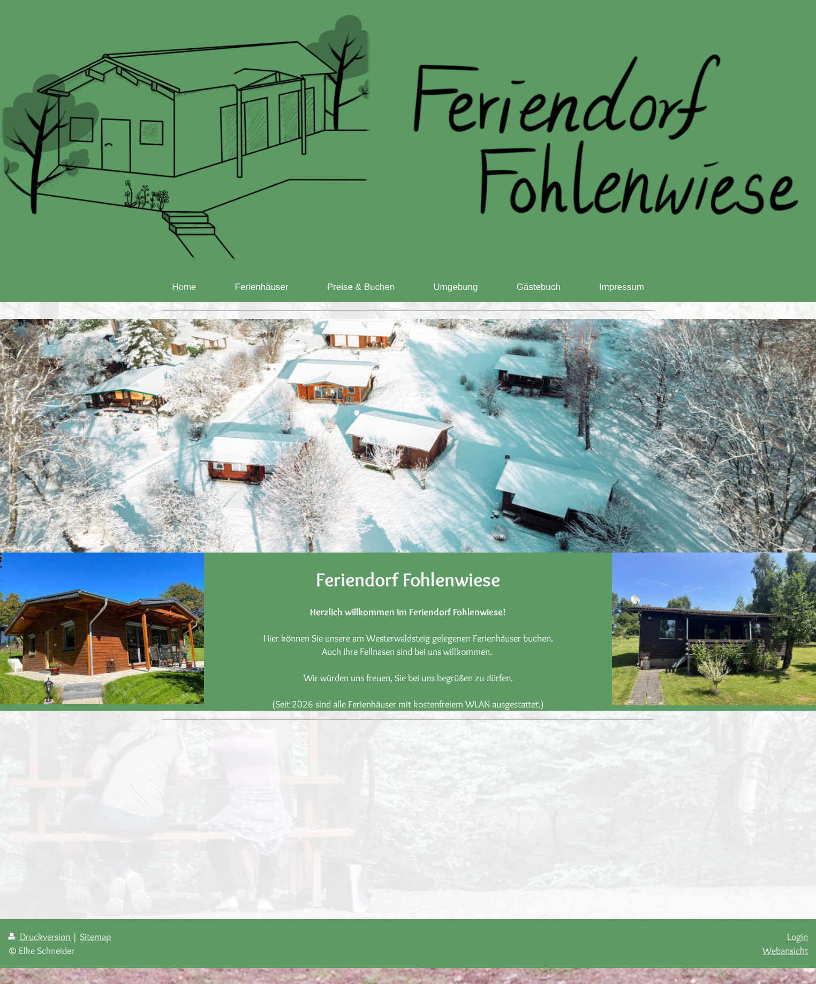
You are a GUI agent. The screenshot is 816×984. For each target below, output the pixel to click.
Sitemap (95, 936)
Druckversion (40, 936)
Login (797, 936)
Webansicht (785, 950)
